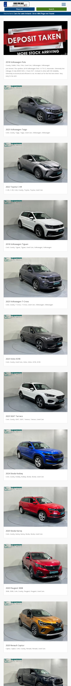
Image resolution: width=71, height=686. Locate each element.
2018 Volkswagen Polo (16, 62)
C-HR (7, 190)
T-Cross (18, 305)
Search (51, 9)
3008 (7, 591)
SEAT (17, 419)
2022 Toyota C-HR (14, 187)
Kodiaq (17, 477)
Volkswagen (37, 65)
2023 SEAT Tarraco (14, 416)
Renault (28, 649)
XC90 (34, 362)
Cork (7, 133)
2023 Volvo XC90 (13, 359)
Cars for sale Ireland (22, 13)
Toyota (26, 190)
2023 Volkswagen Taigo (16, 129)
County (8, 65)
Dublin (13, 65)
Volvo (25, 362)
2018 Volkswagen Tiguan (17, 244)
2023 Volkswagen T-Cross (17, 301)
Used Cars (28, 65)
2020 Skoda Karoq (14, 531)
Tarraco (27, 419)
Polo (18, 65)
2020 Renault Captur (15, 645)
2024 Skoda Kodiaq (14, 473)
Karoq (17, 534)
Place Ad (19, 9)
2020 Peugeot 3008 (14, 588)
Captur (8, 649)
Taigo (17, 133)
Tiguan (17, 247)
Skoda (29, 477)
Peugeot (27, 591)
